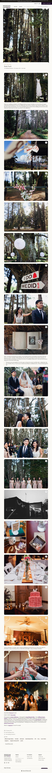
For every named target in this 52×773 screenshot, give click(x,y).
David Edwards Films (30, 717)
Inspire (15, 6)
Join (39, 3)
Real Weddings (8, 732)
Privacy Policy (41, 760)
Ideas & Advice (18, 760)
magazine (10, 725)
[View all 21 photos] (44, 60)
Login (35, 3)
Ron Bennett (38, 719)
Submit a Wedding (47, 3)
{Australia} (13, 715)
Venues (20, 6)
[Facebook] (6, 762)
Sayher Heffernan (14, 717)
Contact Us (40, 756)
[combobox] (42, 7)
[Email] (8, 762)
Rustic (13, 732)
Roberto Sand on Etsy (9, 723)
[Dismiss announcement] (49, 1)
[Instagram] (4, 762)
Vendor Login (29, 756)
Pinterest (11, 712)
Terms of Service (41, 758)
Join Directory (29, 758)
